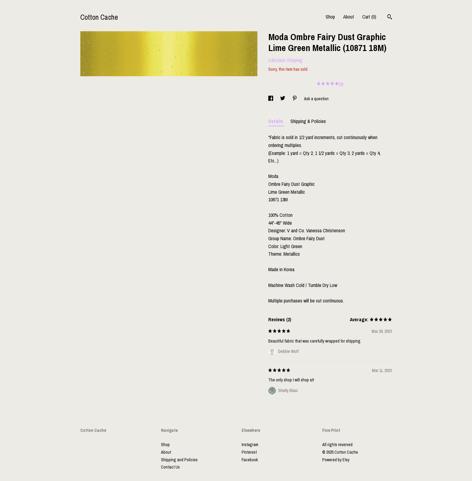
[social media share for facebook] (271, 98)
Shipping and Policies (179, 459)
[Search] (389, 17)
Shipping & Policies (308, 121)
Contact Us (170, 467)
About (348, 16)
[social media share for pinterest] (295, 98)
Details (276, 121)
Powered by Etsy (336, 459)
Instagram (250, 444)
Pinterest (249, 452)
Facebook (250, 459)
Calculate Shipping (285, 60)
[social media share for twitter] (283, 98)
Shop (330, 16)
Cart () (369, 16)
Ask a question (316, 98)
